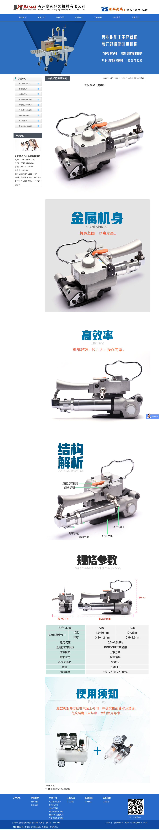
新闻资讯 (35, 798)
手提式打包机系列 (25, 110)
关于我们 (17, 798)
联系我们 (107, 798)
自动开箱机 (54, 827)
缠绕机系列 (23, 94)
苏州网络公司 (118, 823)
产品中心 (123, 78)
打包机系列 (23, 89)
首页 (116, 78)
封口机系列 (23, 121)
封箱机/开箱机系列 (25, 105)
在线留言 (89, 798)
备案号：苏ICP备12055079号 (49, 823)
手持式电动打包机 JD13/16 (60, 789)
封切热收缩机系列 (25, 99)
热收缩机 (45, 827)
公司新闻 (34, 802)
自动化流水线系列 (25, 126)
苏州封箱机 (26, 827)
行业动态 (34, 805)
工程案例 (71, 798)
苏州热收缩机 (36, 827)
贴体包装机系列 (24, 115)
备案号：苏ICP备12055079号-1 (136, 823)
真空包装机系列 (24, 84)
